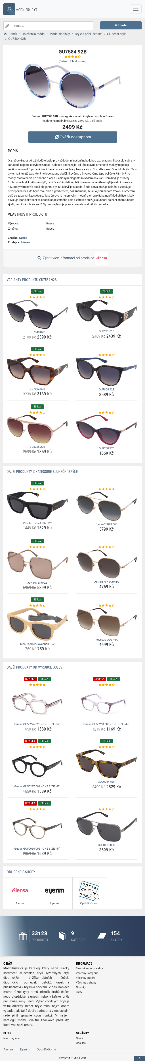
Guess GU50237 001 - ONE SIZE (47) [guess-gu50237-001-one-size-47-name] (37, 786)
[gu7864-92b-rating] (106, 355)
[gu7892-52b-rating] (37, 355)
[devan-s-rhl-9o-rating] (106, 489)
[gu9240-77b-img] (106, 430)
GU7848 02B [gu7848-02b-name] (37, 332)
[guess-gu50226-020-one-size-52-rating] (37, 685)
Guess (23, 237)
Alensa (25, 242)
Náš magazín (11, 1038)
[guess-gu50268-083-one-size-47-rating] (106, 685)
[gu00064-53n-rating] (106, 747)
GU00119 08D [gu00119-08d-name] (106, 845)
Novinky (81, 987)
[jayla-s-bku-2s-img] (37, 564)
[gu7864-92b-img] (106, 371)
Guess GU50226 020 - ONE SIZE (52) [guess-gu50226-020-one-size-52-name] (37, 724)
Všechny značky (85, 977)
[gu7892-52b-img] (37, 371)
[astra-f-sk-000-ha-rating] (106, 547)
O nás (79, 1038)
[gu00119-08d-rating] (106, 809)
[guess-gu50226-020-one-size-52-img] (37, 704)
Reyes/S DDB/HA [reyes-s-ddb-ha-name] (106, 639)
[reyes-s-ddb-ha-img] (106, 622)
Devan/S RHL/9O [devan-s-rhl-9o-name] (106, 524)
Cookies (81, 1043)
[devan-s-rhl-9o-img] (106, 506)
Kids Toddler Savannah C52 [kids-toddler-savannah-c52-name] (37, 644)
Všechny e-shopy (86, 982)
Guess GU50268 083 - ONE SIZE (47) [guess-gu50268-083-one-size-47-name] (106, 724)
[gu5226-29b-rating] (37, 412)
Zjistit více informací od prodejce (72, 258)
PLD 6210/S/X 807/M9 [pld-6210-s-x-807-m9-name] (37, 523)
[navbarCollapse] (136, 8)
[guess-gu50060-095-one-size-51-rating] (37, 809)
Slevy (79, 992)
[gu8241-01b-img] (106, 314)
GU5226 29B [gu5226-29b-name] (37, 446)
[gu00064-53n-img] (106, 763)
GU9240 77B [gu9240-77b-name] (106, 448)
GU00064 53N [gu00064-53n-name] (106, 781)
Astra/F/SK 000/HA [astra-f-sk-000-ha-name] (106, 581)
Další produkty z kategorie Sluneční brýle (42, 472)
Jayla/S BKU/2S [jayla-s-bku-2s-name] (37, 582)
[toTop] (139, 1058)
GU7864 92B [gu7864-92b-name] (106, 389)
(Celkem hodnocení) (72, 61)
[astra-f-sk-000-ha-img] (106, 563)
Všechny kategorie (87, 973)
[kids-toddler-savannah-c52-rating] (37, 605)
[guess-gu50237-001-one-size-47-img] (37, 766)
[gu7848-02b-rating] (37, 297)
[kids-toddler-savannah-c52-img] (37, 624)
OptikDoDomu (46, 1049)
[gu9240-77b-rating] (106, 412)
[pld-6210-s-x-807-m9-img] (37, 506)
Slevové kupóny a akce (89, 968)
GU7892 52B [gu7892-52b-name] (37, 388)
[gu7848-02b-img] (37, 314)
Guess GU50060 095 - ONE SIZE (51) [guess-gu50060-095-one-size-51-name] (37, 848)
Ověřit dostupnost (72, 137)
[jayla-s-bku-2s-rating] (37, 547)
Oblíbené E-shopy (21, 872)
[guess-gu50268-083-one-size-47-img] (106, 704)
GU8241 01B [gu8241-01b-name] (106, 331)
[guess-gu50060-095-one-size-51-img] (37, 828)
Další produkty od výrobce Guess (34, 667)
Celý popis (96, 120)
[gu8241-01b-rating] (106, 297)
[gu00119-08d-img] (106, 827)
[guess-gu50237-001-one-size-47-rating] (37, 747)
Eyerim (24, 1049)
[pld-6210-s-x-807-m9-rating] (37, 489)
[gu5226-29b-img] (37, 429)
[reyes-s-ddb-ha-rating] (106, 605)
